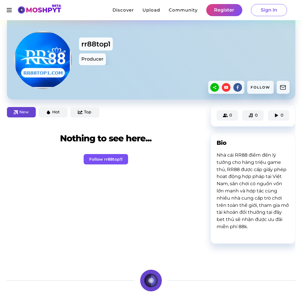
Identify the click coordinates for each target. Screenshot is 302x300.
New (21, 112)
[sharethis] (214, 87)
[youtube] (226, 87)
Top (84, 112)
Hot (53, 112)
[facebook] (237, 87)
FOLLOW (260, 87)
